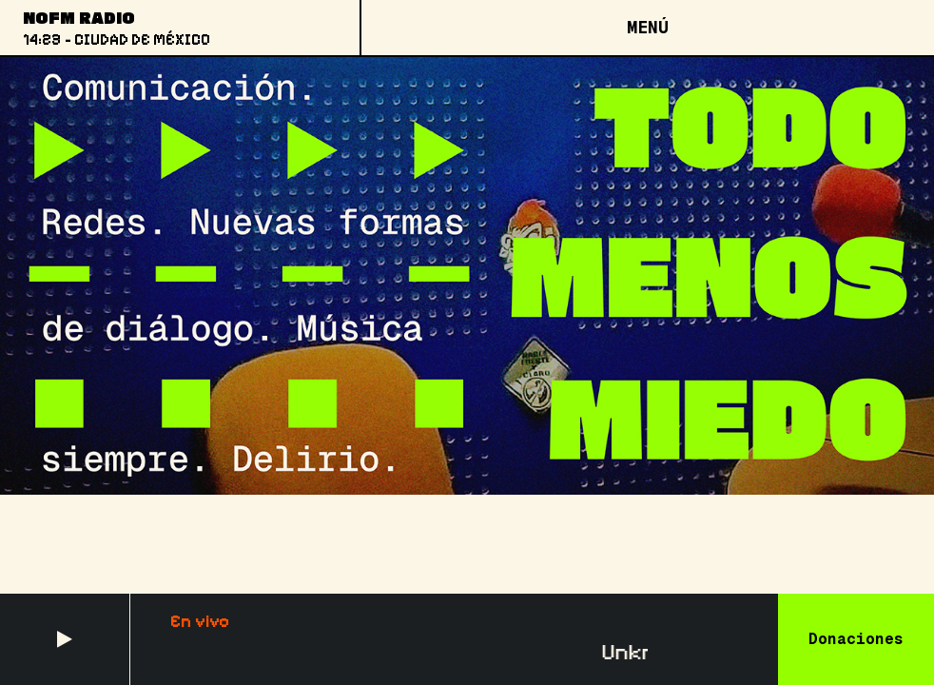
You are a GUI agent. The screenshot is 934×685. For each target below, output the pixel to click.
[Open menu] (647, 27)
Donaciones (856, 639)
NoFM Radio (79, 17)
